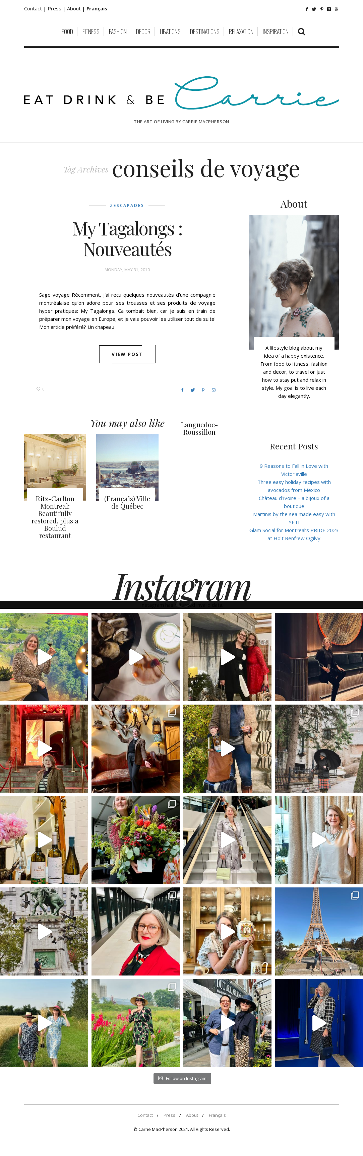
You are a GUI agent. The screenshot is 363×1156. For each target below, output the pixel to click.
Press (169, 1115)
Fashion (118, 31)
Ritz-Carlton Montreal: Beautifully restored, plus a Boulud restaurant (55, 517)
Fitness (91, 31)
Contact (145, 1115)
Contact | (36, 8)
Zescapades (127, 205)
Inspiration (276, 31)
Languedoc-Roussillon (199, 428)
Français (217, 1115)
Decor (143, 31)
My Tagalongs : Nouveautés (127, 238)
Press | (57, 8)
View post (127, 354)
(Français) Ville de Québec (127, 502)
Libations (170, 31)
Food (67, 31)
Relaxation (241, 31)
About (74, 8)
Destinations (205, 31)
